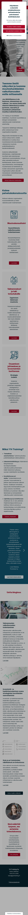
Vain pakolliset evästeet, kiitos (14, 31)
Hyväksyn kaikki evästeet (14, 26)
